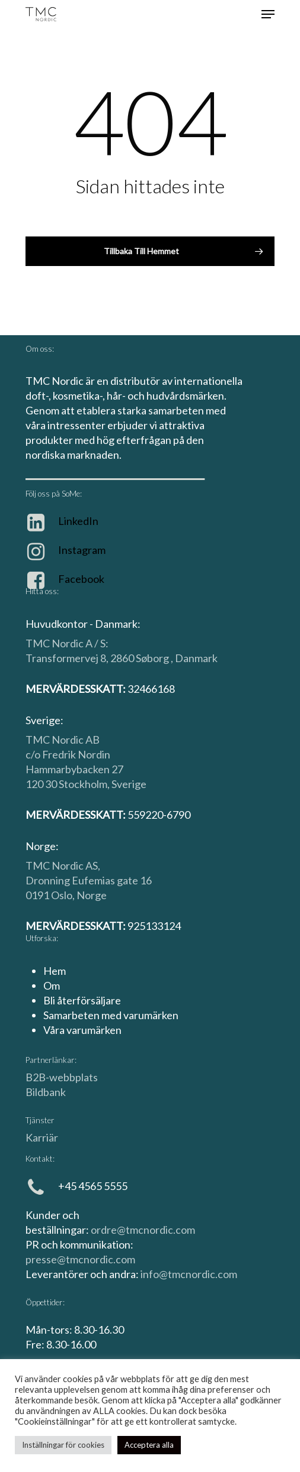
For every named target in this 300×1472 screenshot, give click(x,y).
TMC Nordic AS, (62, 865)
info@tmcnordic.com (189, 1273)
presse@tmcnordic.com (80, 1259)
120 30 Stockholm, (68, 783)
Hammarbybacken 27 (74, 769)
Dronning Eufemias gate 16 (88, 880)
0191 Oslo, (50, 895)
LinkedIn (78, 520)
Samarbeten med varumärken (110, 1015)
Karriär (41, 1137)
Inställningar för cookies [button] (63, 1445)
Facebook (81, 578)
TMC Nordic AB (62, 739)
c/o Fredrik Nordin (67, 754)
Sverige (128, 783)
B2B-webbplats (61, 1077)
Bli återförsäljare (82, 1000)
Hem (54, 970)
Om (51, 985)
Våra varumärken (82, 1029)
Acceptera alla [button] (149, 1445)
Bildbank (45, 1091)
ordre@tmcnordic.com (143, 1229)
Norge (91, 895)
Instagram (82, 549)
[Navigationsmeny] (268, 14)
